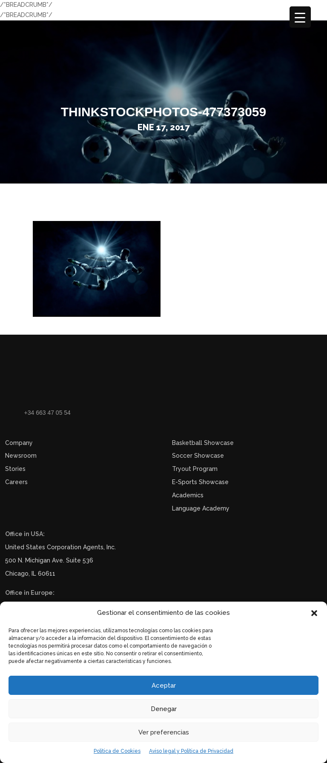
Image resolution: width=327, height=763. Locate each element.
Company (19, 442)
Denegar (164, 709)
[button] (314, 613)
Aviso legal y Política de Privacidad (191, 751)
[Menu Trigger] (300, 17)
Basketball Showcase (203, 442)
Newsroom (21, 455)
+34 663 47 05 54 (47, 412)
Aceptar (164, 685)
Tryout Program (195, 468)
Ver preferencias (163, 732)
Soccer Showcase (198, 455)
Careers (16, 482)
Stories (15, 468)
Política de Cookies (117, 751)
